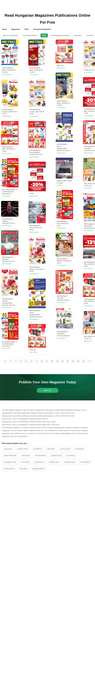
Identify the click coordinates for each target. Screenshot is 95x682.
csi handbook (37, 647)
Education (78, 35)
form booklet (25, 661)
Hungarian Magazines (42, 29)
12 (62, 560)
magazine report (56, 654)
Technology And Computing (60, 35)
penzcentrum (63, 68)
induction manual (22, 647)
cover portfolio (84, 661)
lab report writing (40, 654)
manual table (79, 647)
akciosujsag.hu (25, 74)
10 (52, 560)
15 (78, 560)
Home (4, 29)
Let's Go (47, 589)
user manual (71, 654)
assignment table (69, 661)
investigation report (10, 661)
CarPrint (61, 259)
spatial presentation (38, 667)
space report (8, 647)
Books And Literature (30, 35)
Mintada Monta (25, 299)
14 (73, 560)
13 (67, 560)
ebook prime (51, 647)
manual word (26, 654)
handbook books (9, 667)
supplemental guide (10, 654)
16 (83, 560)
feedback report (54, 661)
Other (26, 29)
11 (57, 560)
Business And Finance (10, 35)
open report (23, 667)
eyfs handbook (39, 661)
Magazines (15, 29)
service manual (65, 647)
